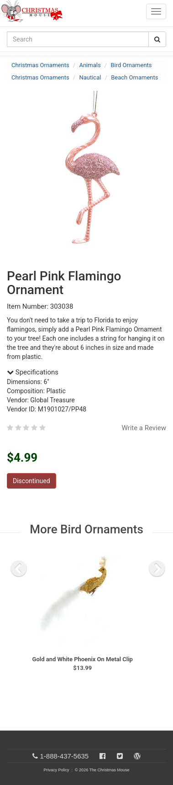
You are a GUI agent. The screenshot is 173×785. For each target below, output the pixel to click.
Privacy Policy (56, 770)
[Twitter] (120, 756)
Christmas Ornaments (40, 65)
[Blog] (137, 756)
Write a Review (143, 428)
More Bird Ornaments (86, 529)
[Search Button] (157, 39)
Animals (89, 65)
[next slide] (157, 568)
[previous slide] (19, 568)
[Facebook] (102, 756)
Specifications (32, 372)
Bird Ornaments (131, 65)
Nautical (90, 77)
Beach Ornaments (134, 77)
